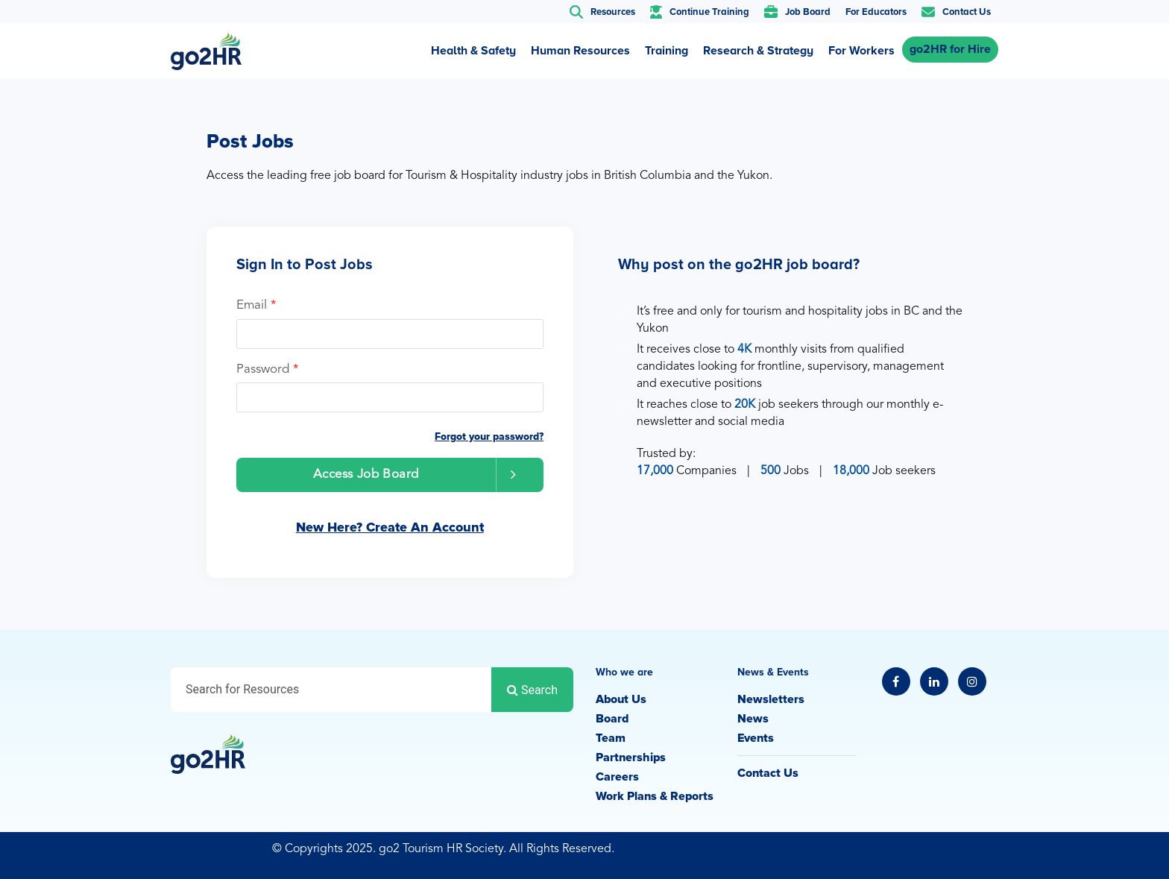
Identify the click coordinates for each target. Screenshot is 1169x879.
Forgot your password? (489, 436)
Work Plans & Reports (654, 796)
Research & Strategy (758, 50)
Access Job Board (421, 474)
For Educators (876, 12)
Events (755, 738)
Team (611, 738)
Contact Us (767, 773)
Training (666, 50)
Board (612, 718)
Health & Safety (473, 50)
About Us (621, 699)
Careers (617, 776)
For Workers (861, 50)
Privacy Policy (917, 850)
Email (256, 305)
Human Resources (580, 50)
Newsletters (770, 699)
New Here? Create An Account (390, 527)
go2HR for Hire (950, 49)
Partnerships (631, 757)
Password (267, 369)
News (753, 718)
